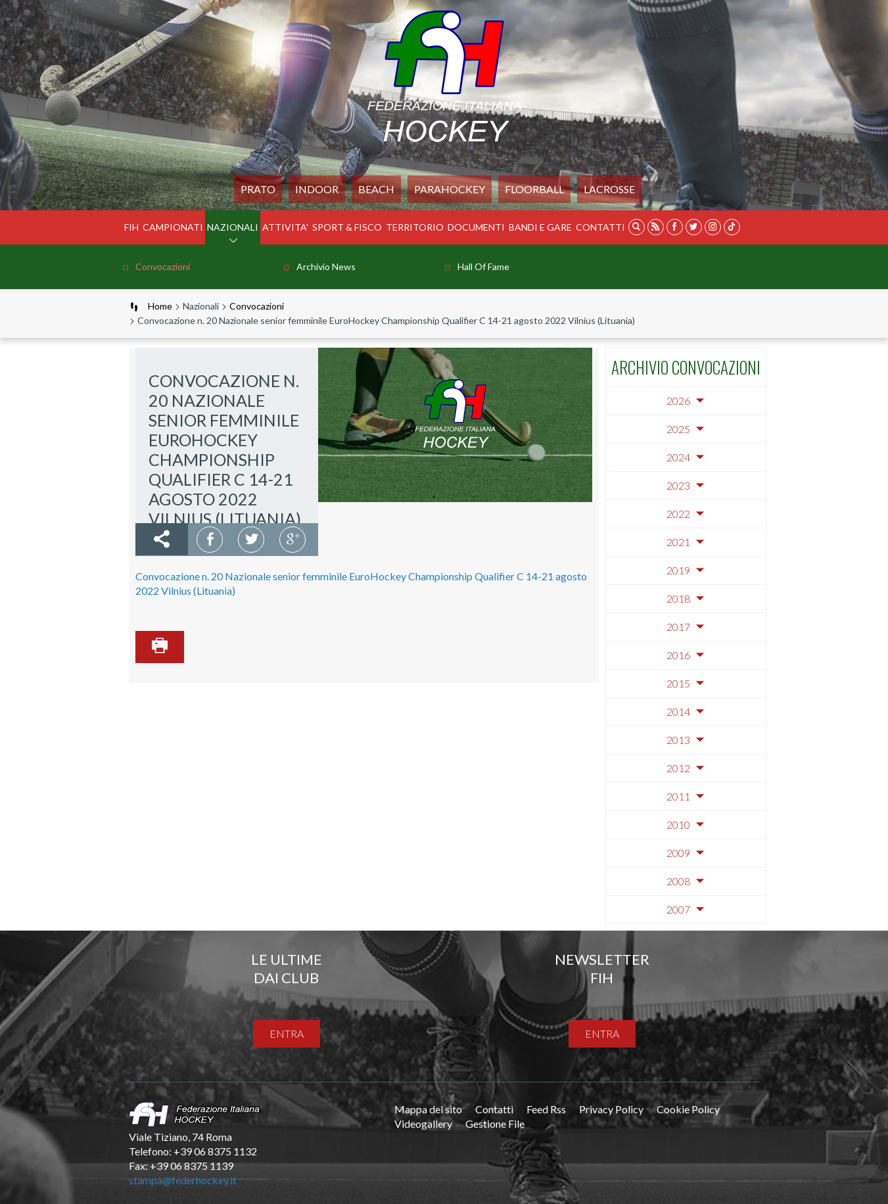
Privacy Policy (611, 1109)
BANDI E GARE (540, 227)
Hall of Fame (483, 266)
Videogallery (423, 1123)
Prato (258, 189)
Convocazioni (162, 266)
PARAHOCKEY (449, 189)
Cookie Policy (688, 1109)
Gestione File (495, 1123)
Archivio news (326, 266)
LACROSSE (609, 189)
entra (286, 1033)
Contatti (600, 227)
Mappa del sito (428, 1109)
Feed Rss (546, 1109)
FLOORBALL (534, 189)
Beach (376, 189)
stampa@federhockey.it (183, 1180)
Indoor (317, 189)
